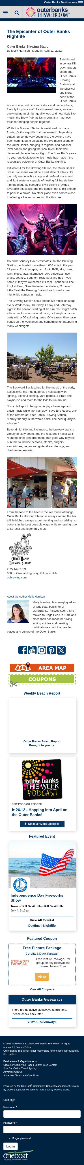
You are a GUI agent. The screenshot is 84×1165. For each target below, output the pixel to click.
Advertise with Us (12, 1071)
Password (10, 1122)
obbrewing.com (17, 577)
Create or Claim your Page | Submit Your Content (30, 1065)
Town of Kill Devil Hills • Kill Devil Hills (37, 906)
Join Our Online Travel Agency (20, 1068)
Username (10, 1107)
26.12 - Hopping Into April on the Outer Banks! (39, 812)
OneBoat (26, 1086)
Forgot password (21, 1138)
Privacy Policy (23, 1047)
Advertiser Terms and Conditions (21, 1075)
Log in (10, 1146)
